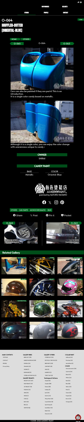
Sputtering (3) (48, 404)
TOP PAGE (5, 357)
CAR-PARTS (23, 210)
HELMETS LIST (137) (28, 380)
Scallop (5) (47, 389)
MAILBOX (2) (48, 372)
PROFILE (5, 363)
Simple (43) (47, 380)
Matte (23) (48, 395)
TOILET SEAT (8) (49, 375)
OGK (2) (26, 398)
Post (34, 215)
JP (78, 2)
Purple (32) (68, 395)
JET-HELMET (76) (28, 386)
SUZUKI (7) (26, 369)
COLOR (67, 366)
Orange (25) (69, 401)
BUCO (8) (26, 401)
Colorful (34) (69, 371)
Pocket (66, 215)
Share (17, 215)
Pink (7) (68, 389)
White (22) (68, 377)
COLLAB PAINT (69, 355)
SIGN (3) (47, 369)
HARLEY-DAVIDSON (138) (30, 360)
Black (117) (68, 374)
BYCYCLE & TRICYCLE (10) (51, 360)
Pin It (50, 215)
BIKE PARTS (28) (49, 363)
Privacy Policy (6, 366)
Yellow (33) (68, 386)
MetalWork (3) (69, 363)
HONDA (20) (27, 363)
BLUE (49, 210)
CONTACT (5, 360)
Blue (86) (68, 383)
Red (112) (68, 380)
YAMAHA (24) (27, 366)
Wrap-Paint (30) (49, 398)
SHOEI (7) (26, 395)
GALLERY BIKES (27, 355)
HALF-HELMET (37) (28, 383)
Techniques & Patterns (51, 378)
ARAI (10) (26, 392)
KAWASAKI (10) (27, 372)
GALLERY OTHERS (49, 355)
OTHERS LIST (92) (49, 357)
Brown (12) (68, 398)
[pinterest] (61, 202)
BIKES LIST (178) (27, 357)
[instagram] (55, 202)
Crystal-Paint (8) (49, 401)
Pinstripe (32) (69, 360)
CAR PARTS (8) (48, 366)
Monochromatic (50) (71, 368)
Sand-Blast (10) (49, 407)
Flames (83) (48, 386)
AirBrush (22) (69, 357)
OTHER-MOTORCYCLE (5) (30, 375)
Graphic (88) (48, 383)
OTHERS (26, 39)
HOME (14, 39)
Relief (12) (47, 411)
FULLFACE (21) (27, 389)
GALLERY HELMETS (28, 378)
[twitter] (49, 202)
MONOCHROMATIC (38, 210)
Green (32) (68, 392)
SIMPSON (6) (27, 407)
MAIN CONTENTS (7, 355)
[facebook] (43, 202)
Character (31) (48, 413)
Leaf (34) (47, 392)
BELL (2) (26, 404)
